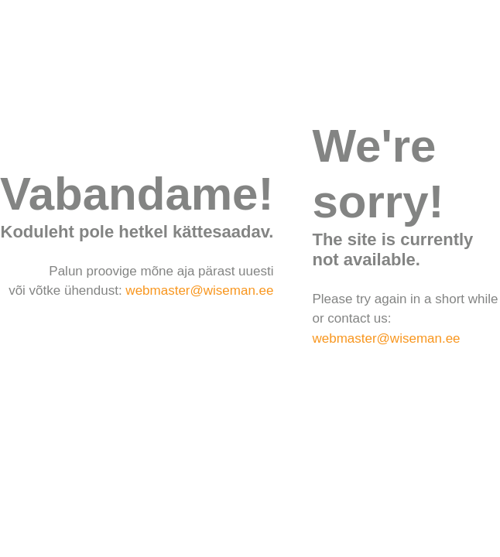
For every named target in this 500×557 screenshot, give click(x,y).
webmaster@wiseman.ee (199, 290)
